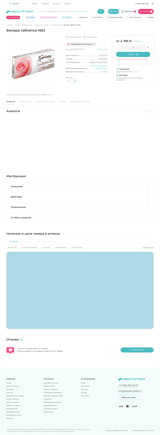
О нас (83, 383)
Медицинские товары (15, 396)
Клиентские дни (12, 386)
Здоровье (10, 389)
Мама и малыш (12, 402)
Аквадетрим (74, 11)
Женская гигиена (13, 412)
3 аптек (135, 72)
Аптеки (34, 4)
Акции (8, 383)
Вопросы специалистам (53, 396)
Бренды (9, 418)
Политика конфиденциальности (117, 430)
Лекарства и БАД (42, 25)
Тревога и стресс (13, 405)
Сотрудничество (50, 405)
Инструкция (25, 101)
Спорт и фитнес (12, 399)
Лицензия (45, 4)
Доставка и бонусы (80, 101)
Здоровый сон (12, 409)
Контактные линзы (13, 415)
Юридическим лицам (52, 402)
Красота (9, 393)
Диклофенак (84, 11)
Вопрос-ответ (49, 386)
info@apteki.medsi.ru (129, 391)
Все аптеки (85, 386)
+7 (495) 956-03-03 (142, 4)
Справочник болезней (52, 393)
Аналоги (10, 101)
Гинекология (56, 25)
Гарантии (47, 399)
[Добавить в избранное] (73, 37)
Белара (104, 72)
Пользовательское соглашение (143, 430)
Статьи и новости (51, 389)
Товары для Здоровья (23, 25)
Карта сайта (48, 412)
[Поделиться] (90, 37)
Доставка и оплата (51, 383)
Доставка (56, 4)
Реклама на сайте (51, 409)
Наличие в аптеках (45, 101)
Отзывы (63, 101)
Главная (9, 25)
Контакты (67, 4)
